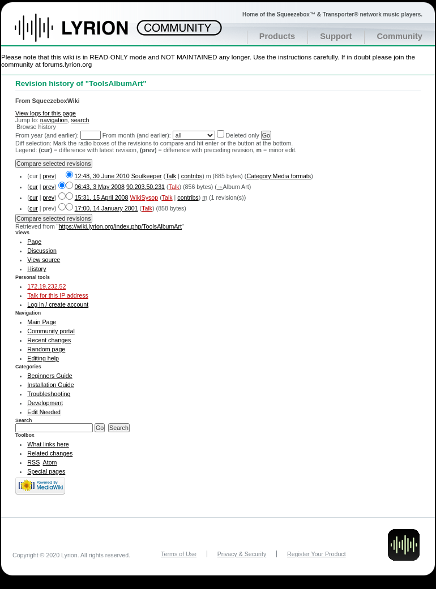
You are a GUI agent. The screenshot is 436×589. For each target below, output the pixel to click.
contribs (191, 176)
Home (83, 33)
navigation (54, 120)
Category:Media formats (278, 176)
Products (277, 36)
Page (34, 241)
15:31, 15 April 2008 (102, 197)
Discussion (42, 250)
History (36, 268)
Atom (50, 462)
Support (336, 36)
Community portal (51, 331)
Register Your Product (316, 554)
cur (33, 186)
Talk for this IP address (57, 295)
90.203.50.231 (145, 186)
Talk (170, 176)
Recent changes (49, 340)
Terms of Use (178, 554)
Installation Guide (50, 384)
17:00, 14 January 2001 (106, 208)
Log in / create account (57, 304)
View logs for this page (45, 113)
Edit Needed (44, 412)
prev (48, 176)
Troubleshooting (48, 393)
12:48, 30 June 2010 (102, 176)
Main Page (41, 322)
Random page (46, 349)
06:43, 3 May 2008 (100, 186)
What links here (48, 444)
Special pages (46, 471)
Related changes (49, 453)
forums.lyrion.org (67, 64)
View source (43, 259)
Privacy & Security (241, 554)
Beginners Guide (49, 375)
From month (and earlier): (136, 135)
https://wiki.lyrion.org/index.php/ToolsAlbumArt (120, 226)
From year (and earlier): (47, 135)
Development (45, 402)
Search (23, 420)
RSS (33, 462)
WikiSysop (144, 197)
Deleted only (242, 135)
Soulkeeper (146, 176)
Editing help (43, 358)
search (80, 120)
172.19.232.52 (46, 286)
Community (399, 36)
